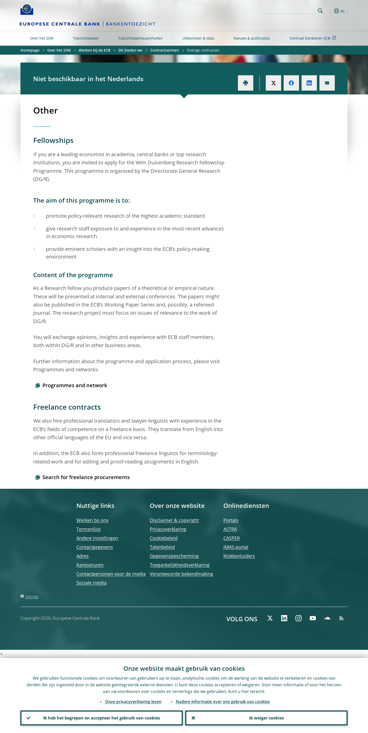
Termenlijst (88, 529)
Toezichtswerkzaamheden (140, 38)
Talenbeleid (162, 547)
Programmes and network (74, 385)
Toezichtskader (86, 38)
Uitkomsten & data (198, 38)
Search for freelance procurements (86, 477)
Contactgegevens (94, 547)
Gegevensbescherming (174, 556)
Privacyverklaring (168, 529)
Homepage (29, 50)
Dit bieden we (130, 50)
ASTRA (230, 529)
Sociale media (91, 583)
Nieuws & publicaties (252, 38)
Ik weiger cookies (266, 718)
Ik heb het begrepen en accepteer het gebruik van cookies (101, 718)
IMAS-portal (235, 547)
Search (320, 10)
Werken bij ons (92, 520)
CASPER (231, 538)
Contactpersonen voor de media (111, 574)
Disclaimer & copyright (174, 520)
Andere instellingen (97, 538)
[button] (330, 11)
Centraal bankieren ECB (314, 38)
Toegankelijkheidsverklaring (180, 565)
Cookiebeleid (164, 538)
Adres (82, 556)
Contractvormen (164, 50)
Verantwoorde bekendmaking (181, 574)
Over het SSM (41, 38)
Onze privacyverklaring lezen (133, 701)
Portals (230, 520)
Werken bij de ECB (94, 50)
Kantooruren (89, 565)
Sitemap (31, 596)
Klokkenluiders (239, 556)
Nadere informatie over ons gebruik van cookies (223, 701)
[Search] (290, 10)
